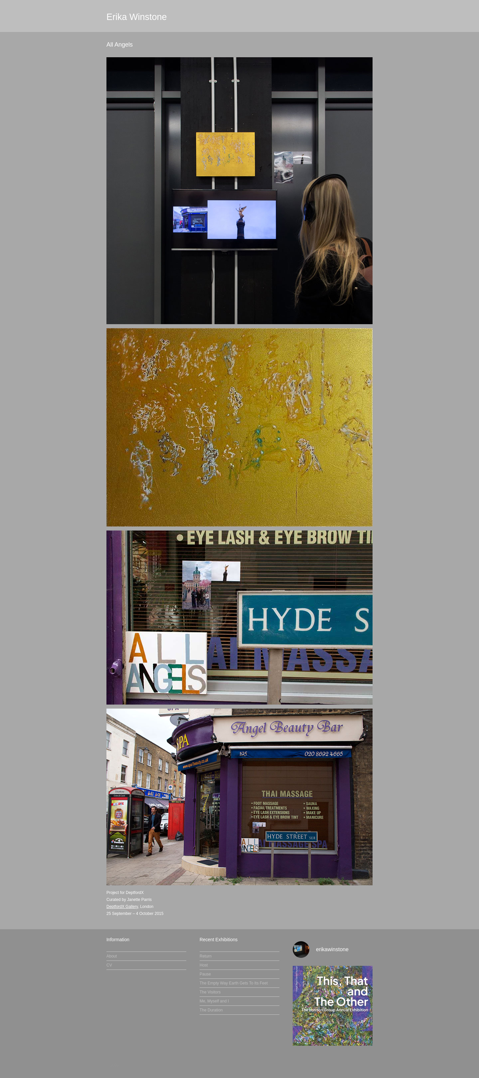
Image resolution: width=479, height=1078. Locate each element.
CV (109, 965)
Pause (205, 974)
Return (206, 956)
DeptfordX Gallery (122, 906)
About (111, 956)
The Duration (211, 1010)
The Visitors (210, 992)
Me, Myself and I (214, 1001)
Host (204, 965)
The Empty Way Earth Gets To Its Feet (234, 983)
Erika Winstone (136, 17)
